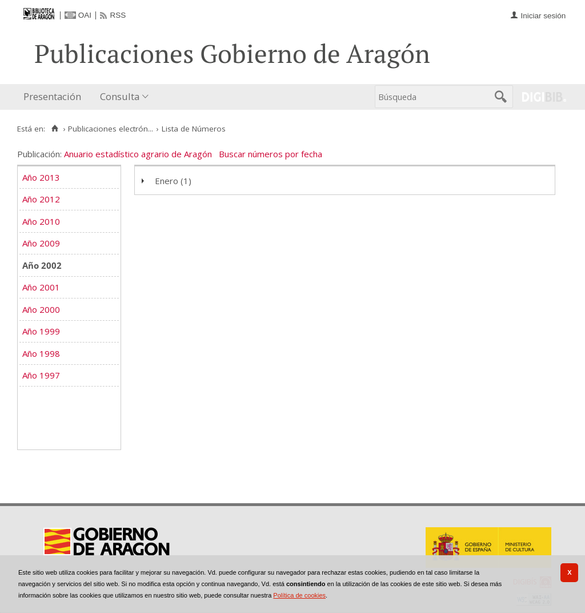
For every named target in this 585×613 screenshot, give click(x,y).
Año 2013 (41, 177)
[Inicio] (54, 129)
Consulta (119, 96)
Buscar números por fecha (270, 154)
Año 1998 (41, 353)
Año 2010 (41, 221)
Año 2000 (41, 309)
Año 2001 (41, 287)
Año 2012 (41, 199)
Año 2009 (41, 243)
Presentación (52, 96)
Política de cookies (299, 595)
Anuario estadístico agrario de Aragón (138, 154)
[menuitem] (55, 97)
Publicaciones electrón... (110, 129)
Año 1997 (41, 375)
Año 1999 (41, 331)
